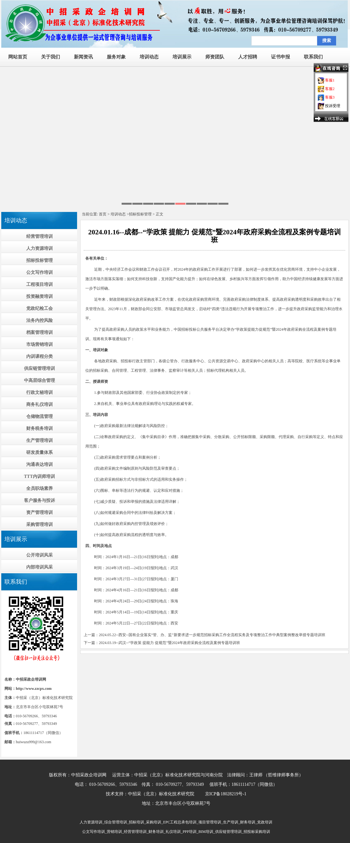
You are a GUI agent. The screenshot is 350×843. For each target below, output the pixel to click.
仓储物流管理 (39, 416)
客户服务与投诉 (39, 500)
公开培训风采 (39, 555)
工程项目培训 (39, 284)
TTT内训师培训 (39, 476)
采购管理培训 (39, 524)
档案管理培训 (39, 332)
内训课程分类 (39, 356)
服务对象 (116, 56)
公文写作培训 (39, 272)
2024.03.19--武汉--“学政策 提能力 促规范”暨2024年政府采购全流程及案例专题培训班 (169, 643)
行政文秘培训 (39, 392)
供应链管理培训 (39, 368)
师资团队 (214, 56)
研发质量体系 (39, 452)
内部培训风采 (39, 567)
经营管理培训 (39, 236)
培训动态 (149, 56)
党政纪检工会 (39, 308)
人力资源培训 (39, 248)
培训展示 (181, 56)
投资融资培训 (39, 296)
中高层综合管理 (39, 380)
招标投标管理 (39, 260)
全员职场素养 (39, 488)
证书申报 (280, 56)
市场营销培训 (39, 344)
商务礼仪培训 (39, 404)
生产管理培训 (39, 440)
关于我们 (50, 56)
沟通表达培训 (39, 464)
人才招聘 (247, 56)
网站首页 (17, 56)
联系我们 (313, 56)
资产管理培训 (39, 512)
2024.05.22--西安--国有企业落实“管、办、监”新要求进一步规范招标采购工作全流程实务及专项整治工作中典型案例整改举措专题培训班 (212, 635)
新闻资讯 (83, 56)
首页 (102, 214)
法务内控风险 (39, 320)
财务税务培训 (39, 428)
